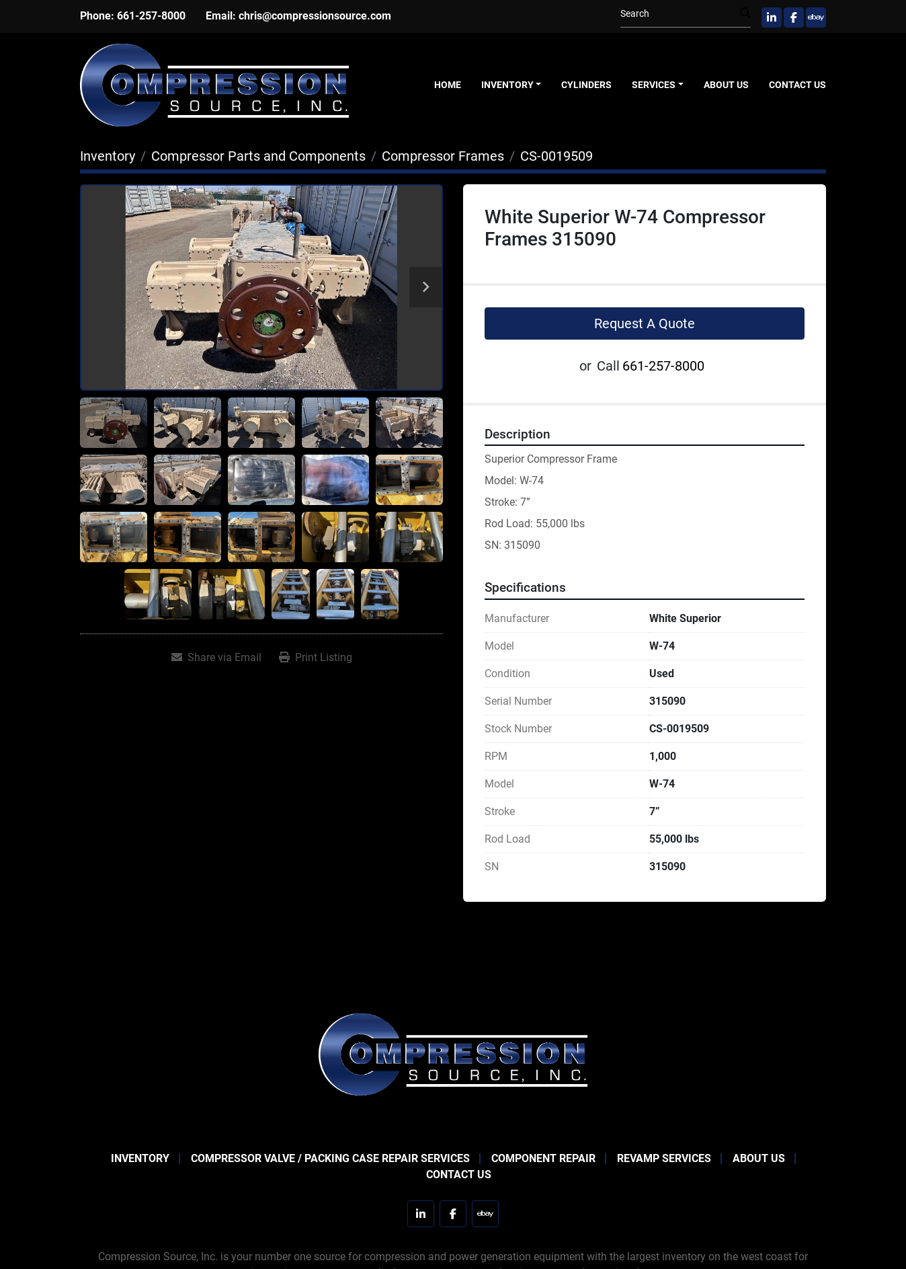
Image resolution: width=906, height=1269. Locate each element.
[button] (511, 85)
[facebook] (794, 17)
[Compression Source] (453, 1053)
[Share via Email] (216, 657)
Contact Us (797, 84)
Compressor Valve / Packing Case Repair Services (330, 1158)
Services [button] (653, 84)
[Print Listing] (315, 657)
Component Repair (543, 1158)
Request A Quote (644, 323)
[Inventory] (107, 156)
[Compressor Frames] (443, 156)
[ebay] (816, 17)
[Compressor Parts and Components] (258, 156)
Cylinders (586, 84)
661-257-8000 (151, 15)
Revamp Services (664, 1158)
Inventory (507, 84)
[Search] (680, 14)
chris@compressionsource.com (315, 15)
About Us (726, 84)
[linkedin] (771, 17)
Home (447, 84)
